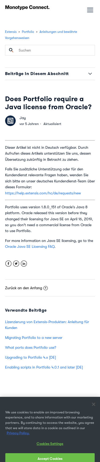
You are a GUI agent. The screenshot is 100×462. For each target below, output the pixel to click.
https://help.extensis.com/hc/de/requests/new (43, 193)
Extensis (11, 32)
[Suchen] (50, 50)
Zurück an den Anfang (26, 288)
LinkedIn (24, 263)
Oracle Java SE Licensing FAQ (29, 246)
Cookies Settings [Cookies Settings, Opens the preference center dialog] (50, 446)
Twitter (16, 263)
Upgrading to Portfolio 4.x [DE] (30, 357)
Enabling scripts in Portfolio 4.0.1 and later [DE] (44, 367)
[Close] (93, 407)
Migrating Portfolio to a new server (33, 337)
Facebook (8, 263)
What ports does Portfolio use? (30, 347)
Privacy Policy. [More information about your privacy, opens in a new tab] (18, 436)
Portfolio (28, 32)
